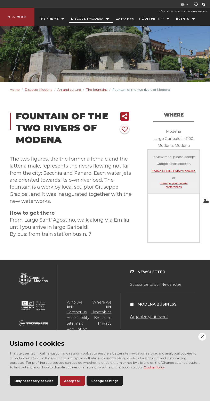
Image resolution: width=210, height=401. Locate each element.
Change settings (105, 381)
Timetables (101, 312)
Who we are (74, 304)
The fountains (96, 89)
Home (15, 89)
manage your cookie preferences (173, 184)
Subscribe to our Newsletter (155, 284)
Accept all (72, 381)
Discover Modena (38, 89)
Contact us (77, 312)
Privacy (105, 323)
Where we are (102, 304)
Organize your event (149, 317)
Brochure (102, 317)
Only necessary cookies (34, 381)
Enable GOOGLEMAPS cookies (173, 171)
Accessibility (78, 317)
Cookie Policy (154, 367)
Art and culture (69, 89)
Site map (75, 323)
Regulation (77, 329)
